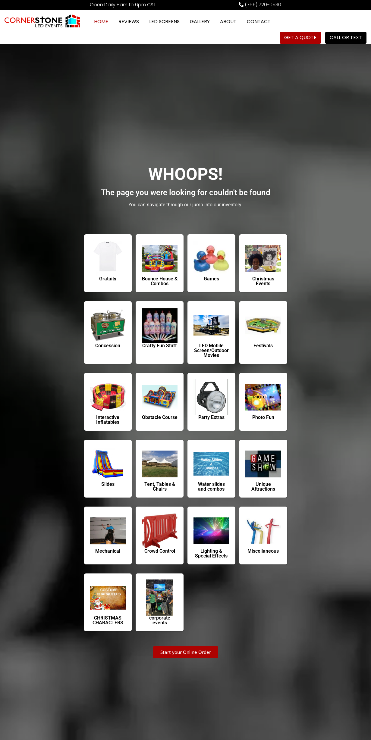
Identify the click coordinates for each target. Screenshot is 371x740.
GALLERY (200, 21)
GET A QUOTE (300, 37)
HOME (101, 21)
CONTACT (259, 21)
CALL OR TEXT (346, 37)
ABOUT (228, 21)
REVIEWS (128, 21)
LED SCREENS (164, 21)
